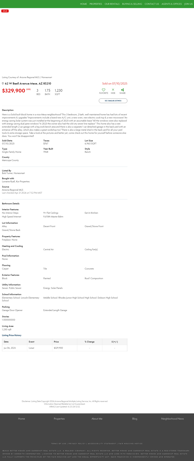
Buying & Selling (132, 4)
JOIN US (188, 4)
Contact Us (152, 4)
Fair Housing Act (62, 457)
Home (83, 4)
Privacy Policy (77, 443)
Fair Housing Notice (131, 443)
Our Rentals (112, 4)
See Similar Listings (113, 101)
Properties (96, 4)
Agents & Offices (172, 4)
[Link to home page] (3, 4)
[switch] (103, 92)
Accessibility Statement (102, 443)
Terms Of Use (58, 443)
